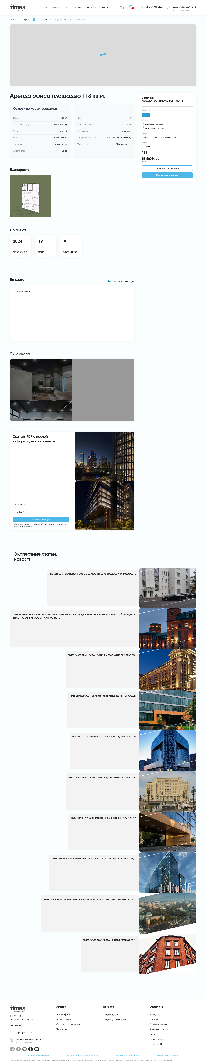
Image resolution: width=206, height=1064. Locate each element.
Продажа (55, 7)
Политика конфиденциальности (37, 1055)
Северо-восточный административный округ (159, 138)
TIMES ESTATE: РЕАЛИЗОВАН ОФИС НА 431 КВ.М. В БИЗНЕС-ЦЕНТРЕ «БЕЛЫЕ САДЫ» (94, 859)
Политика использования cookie (169, 1055)
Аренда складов (63, 1019)
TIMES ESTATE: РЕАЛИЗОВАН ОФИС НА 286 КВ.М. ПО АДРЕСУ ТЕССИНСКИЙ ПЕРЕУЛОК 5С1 (89, 899)
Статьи (153, 1034)
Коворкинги (61, 1029)
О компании (92, 7)
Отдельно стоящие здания (68, 1024)
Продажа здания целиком (114, 1019)
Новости (78, 7)
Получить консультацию (167, 175)
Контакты (106, 7)
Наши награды (156, 1039)
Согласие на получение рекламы (128, 1055)
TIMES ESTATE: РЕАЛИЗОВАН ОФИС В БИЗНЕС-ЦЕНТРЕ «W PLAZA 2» (103, 696)
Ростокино (146, 146)
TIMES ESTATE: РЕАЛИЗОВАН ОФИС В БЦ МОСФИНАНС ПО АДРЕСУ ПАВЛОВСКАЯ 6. (93, 574)
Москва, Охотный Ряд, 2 (184, 7)
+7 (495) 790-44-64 (154, 7)
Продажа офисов (110, 1014)
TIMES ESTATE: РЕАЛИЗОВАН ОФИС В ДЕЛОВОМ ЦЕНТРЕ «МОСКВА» (102, 655)
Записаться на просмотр (167, 168)
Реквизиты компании (159, 1024)
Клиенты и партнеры (159, 1029)
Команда (154, 1014)
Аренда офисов (63, 1014)
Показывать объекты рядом (123, 282)
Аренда (44, 7)
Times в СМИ (156, 1044)
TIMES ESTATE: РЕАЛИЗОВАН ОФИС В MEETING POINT (109, 940)
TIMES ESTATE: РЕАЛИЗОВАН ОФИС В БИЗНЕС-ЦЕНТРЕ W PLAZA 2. (103, 818)
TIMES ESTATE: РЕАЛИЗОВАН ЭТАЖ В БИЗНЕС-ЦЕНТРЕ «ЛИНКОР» (104, 737)
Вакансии (154, 1019)
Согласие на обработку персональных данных (82, 1055)
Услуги (67, 7)
